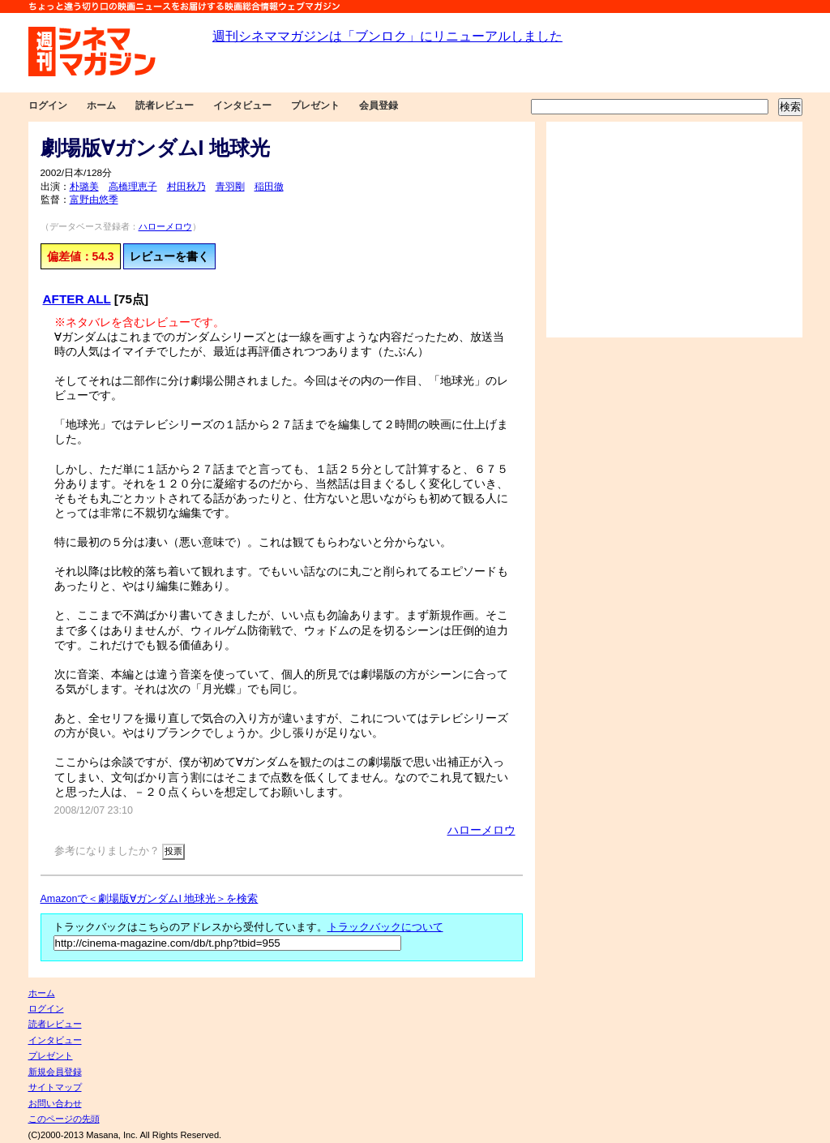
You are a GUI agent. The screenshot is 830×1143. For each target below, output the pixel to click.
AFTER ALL (77, 299)
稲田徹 (269, 186)
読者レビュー (164, 105)
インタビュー (242, 105)
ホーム (101, 105)
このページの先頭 (64, 1119)
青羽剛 (230, 186)
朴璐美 (84, 186)
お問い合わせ (55, 1103)
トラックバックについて (385, 927)
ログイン (47, 105)
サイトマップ (55, 1087)
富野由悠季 (94, 199)
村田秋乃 (186, 186)
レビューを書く (169, 256)
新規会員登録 (55, 1071)
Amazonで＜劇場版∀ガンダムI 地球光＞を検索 (150, 899)
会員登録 (378, 105)
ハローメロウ (165, 226)
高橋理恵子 (133, 186)
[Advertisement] (674, 229)
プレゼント (315, 105)
